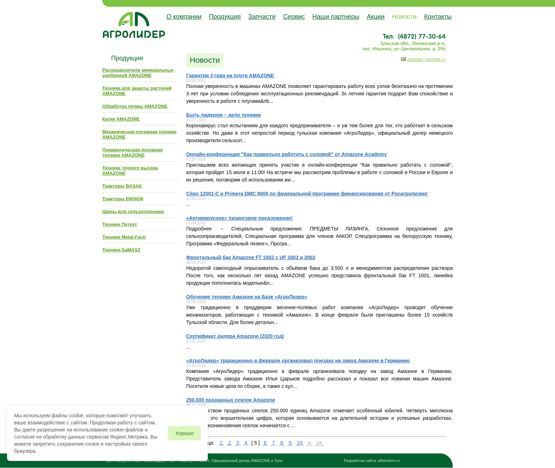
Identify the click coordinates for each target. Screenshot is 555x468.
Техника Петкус (119, 224)
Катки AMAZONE (121, 119)
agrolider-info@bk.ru (426, 59)
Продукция (225, 16)
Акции (375, 16)
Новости (404, 16)
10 (300, 443)
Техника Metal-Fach (124, 237)
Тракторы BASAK (122, 186)
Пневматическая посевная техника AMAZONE (132, 152)
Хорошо (184, 433)
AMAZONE (260, 460)
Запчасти (261, 16)
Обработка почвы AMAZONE (134, 106)
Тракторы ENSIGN (122, 198)
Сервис (294, 16)
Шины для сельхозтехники (133, 211)
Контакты (438, 16)
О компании (183, 16)
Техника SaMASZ (121, 249)
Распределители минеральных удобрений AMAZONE (137, 72)
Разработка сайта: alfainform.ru (372, 460)
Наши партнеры (335, 16)
